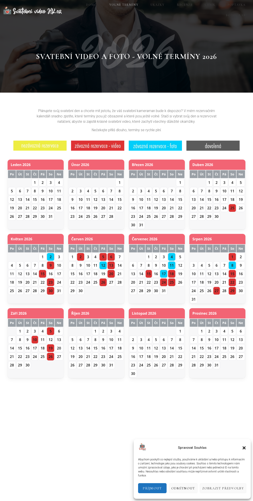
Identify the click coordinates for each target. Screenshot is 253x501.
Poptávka (213, 10)
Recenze (168, 10)
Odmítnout (183, 488)
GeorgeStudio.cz (80, 492)
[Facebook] (112, 466)
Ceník (190, 10)
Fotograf (241, 10)
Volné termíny (114, 10)
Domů (85, 10)
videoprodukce (52, 492)
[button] (244, 448)
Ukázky (144, 10)
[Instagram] (125, 466)
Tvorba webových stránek (20, 492)
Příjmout (152, 488)
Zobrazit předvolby (223, 488)
